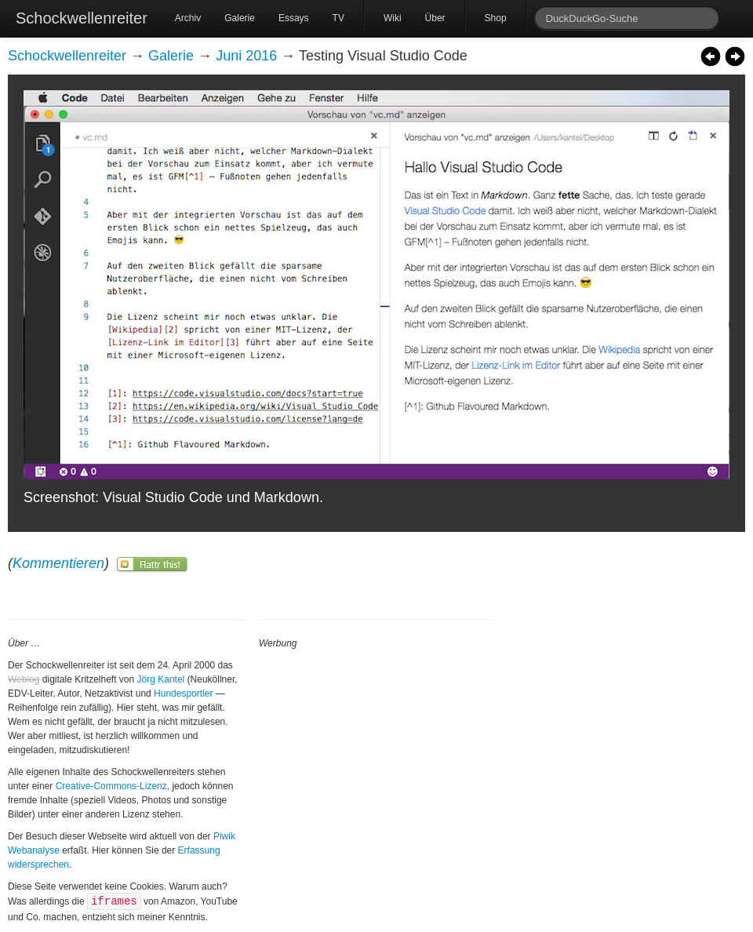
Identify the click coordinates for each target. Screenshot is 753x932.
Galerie (239, 18)
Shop (496, 18)
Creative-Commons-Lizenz (111, 786)
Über (435, 18)
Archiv (188, 18)
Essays (293, 18)
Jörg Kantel (161, 679)
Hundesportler (183, 693)
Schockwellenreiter (81, 18)
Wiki (393, 18)
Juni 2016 (246, 56)
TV (338, 18)
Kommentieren (58, 563)
